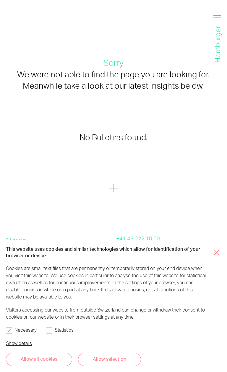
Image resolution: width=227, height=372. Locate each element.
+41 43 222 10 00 (138, 238)
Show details (19, 343)
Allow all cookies (39, 359)
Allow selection (109, 359)
